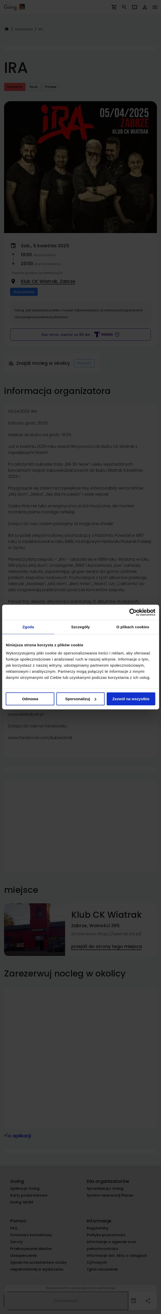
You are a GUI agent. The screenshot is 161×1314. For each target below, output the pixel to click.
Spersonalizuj (80, 699)
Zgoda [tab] (28, 627)
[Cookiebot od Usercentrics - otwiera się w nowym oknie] (133, 612)
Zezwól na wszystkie (131, 699)
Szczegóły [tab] (80, 627)
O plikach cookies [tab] (132, 627)
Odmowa (30, 699)
